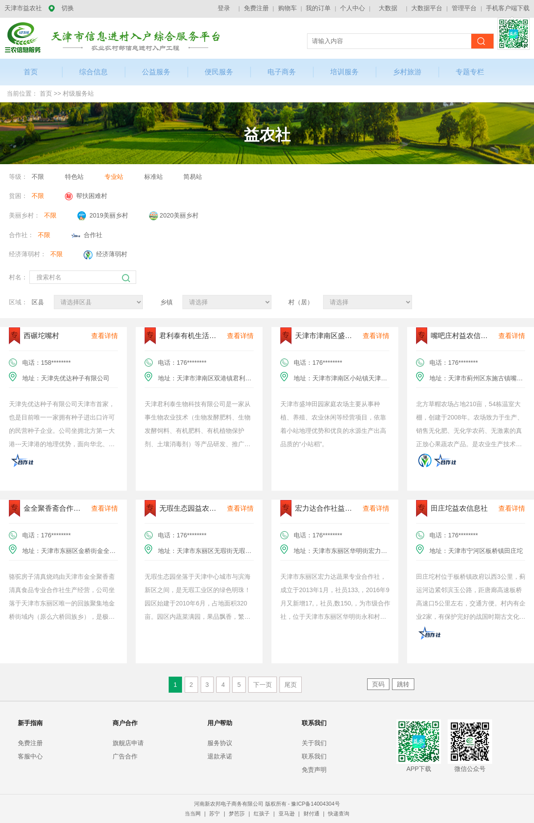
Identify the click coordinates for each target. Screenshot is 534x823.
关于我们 (314, 742)
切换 (67, 8)
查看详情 (104, 335)
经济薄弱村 (105, 254)
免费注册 (256, 8)
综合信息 (93, 72)
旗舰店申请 (128, 742)
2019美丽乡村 (102, 215)
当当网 (193, 814)
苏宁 (215, 814)
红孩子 (262, 814)
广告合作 (125, 756)
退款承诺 (219, 756)
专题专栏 (470, 72)
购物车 (287, 8)
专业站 (114, 176)
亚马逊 (287, 814)
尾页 (290, 684)
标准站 (153, 176)
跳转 (403, 684)
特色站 (74, 176)
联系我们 (314, 756)
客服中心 (30, 756)
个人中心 (352, 8)
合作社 (86, 234)
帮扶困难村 (86, 196)
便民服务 (219, 72)
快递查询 (338, 814)
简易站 (192, 176)
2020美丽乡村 (173, 215)
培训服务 (344, 72)
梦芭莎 (237, 814)
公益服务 (156, 72)
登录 (224, 8)
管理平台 (464, 8)
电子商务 (281, 72)
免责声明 (314, 769)
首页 (46, 93)
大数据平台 (426, 8)
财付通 (312, 814)
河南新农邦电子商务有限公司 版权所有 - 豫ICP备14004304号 (267, 804)
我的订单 (318, 8)
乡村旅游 (407, 72)
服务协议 (219, 742)
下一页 (262, 684)
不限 (38, 176)
